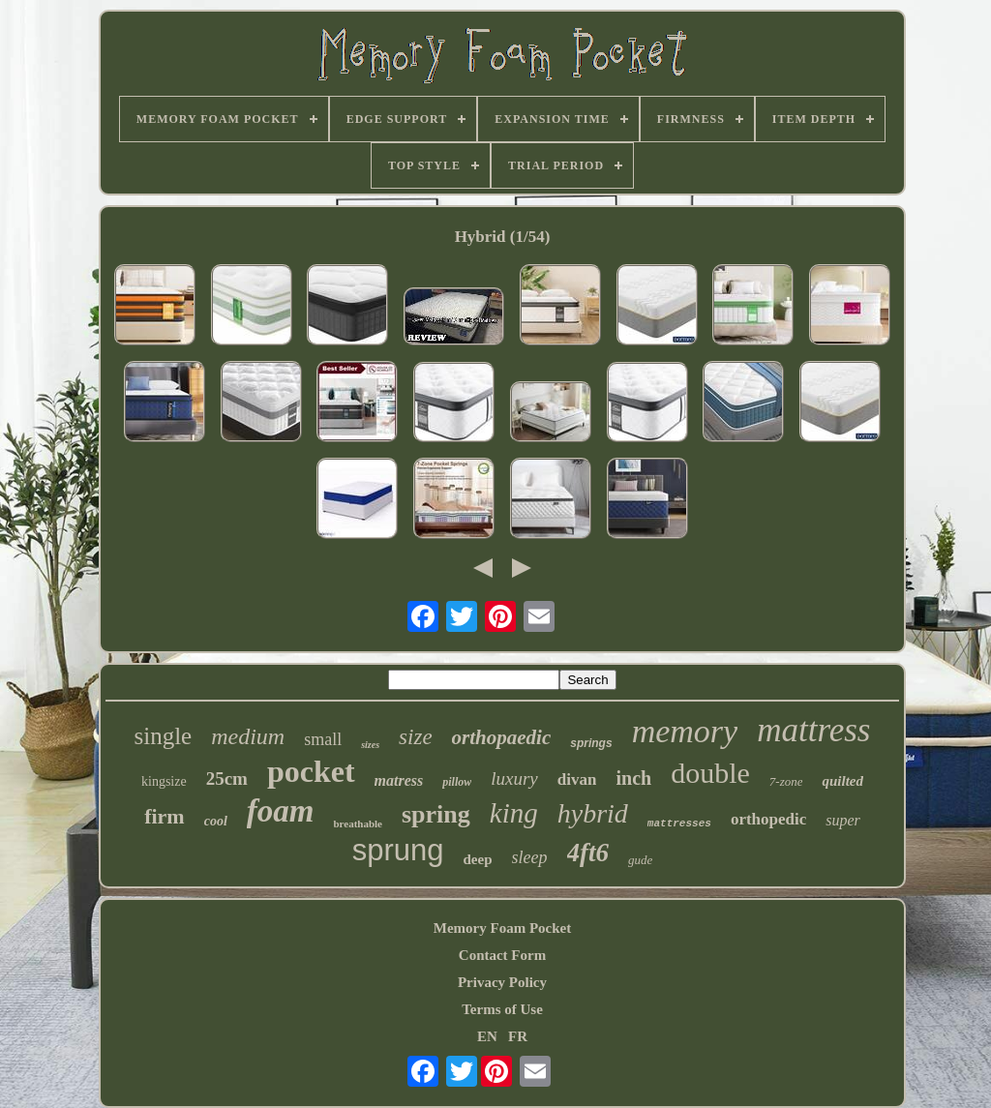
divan (577, 779)
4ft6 (588, 852)
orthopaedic (502, 737)
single (164, 736)
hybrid (592, 813)
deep (478, 859)
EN (487, 1036)
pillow (456, 782)
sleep (530, 857)
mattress (813, 730)
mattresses (679, 823)
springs (591, 743)
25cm (227, 778)
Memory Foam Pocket (502, 928)
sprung (398, 850)
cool (215, 821)
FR (517, 1036)
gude (640, 860)
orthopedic (768, 819)
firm (164, 816)
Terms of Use (502, 1009)
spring (436, 814)
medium (248, 736)
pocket (311, 771)
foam (281, 811)
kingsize (164, 781)
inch (633, 778)
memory (685, 731)
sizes (370, 744)
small (323, 739)
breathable (357, 823)
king (514, 812)
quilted (842, 781)
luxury (514, 778)
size (416, 737)
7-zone (786, 781)
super (843, 820)
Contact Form (502, 955)
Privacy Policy (502, 982)
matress (399, 780)
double (710, 773)
